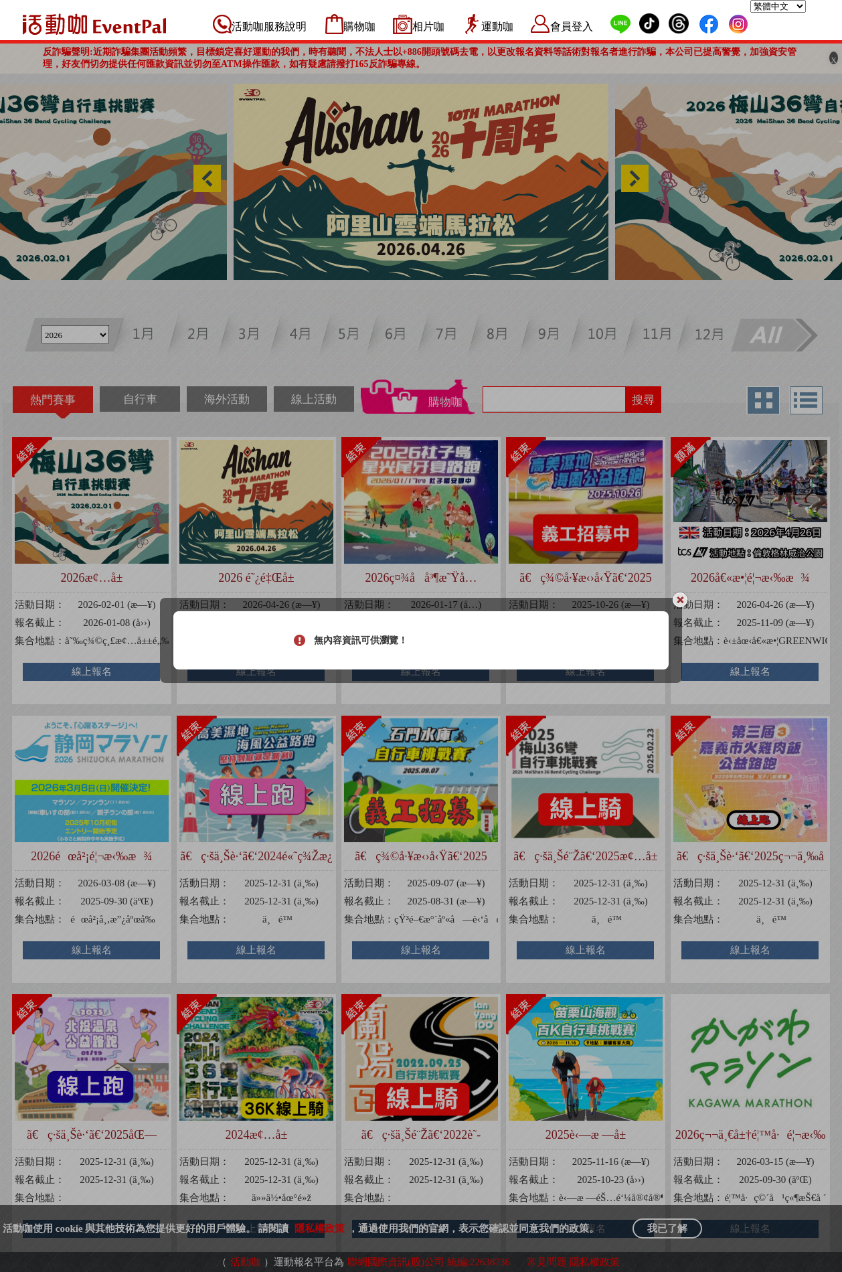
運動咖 (497, 26)
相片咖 (428, 26)
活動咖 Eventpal (94, 24)
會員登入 (571, 26)
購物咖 (359, 26)
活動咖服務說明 (269, 26)
